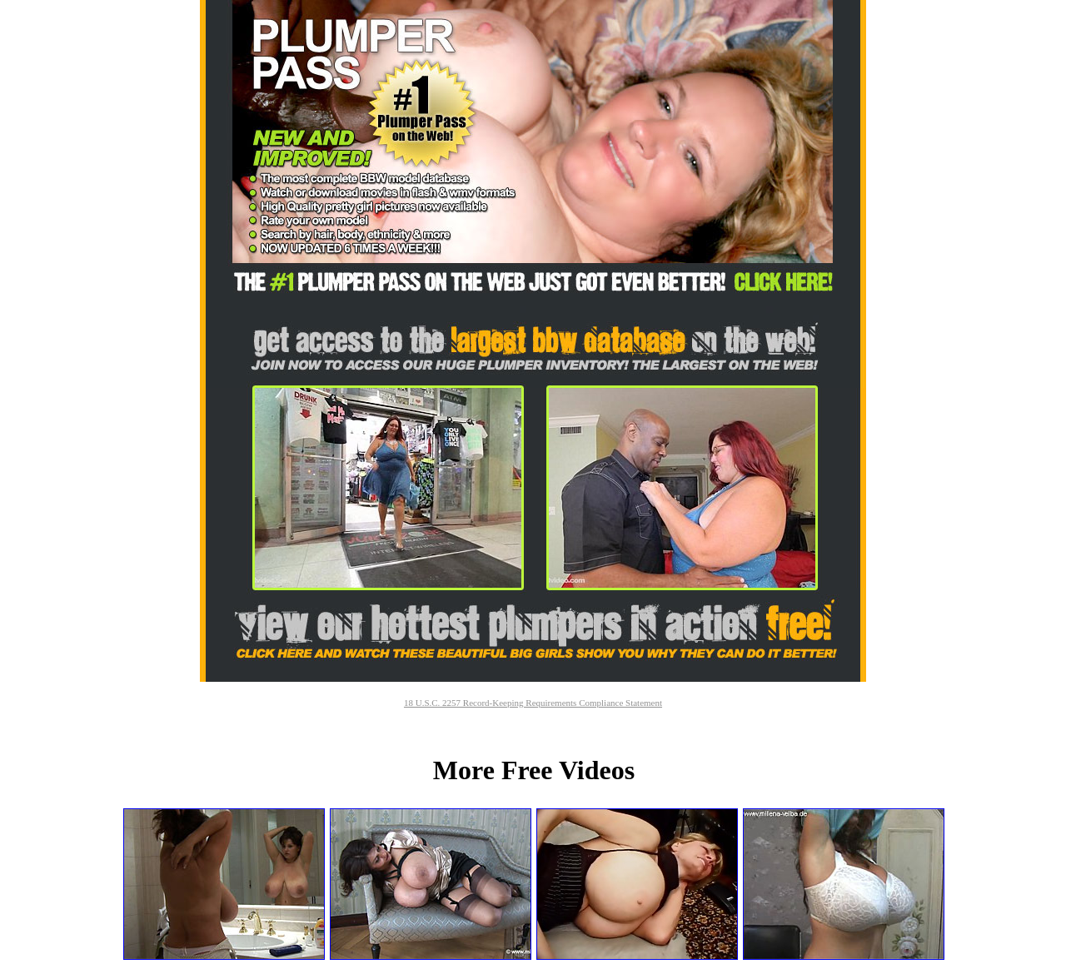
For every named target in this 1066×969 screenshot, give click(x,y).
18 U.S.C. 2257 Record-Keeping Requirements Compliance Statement (533, 703)
